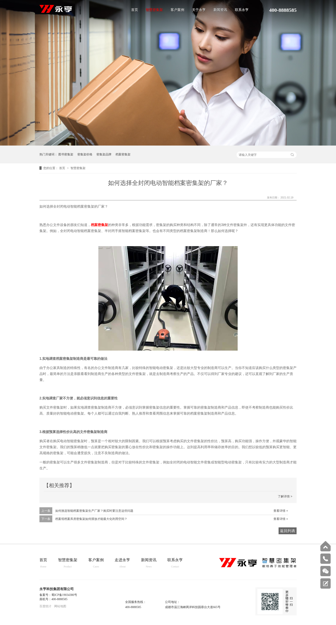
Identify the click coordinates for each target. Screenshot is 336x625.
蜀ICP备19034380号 (64, 595)
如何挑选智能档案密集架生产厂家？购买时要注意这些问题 (94, 510)
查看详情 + (280, 510)
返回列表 (287, 531)
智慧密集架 (154, 10)
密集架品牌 (103, 154)
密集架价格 (84, 154)
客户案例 (177, 10)
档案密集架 (123, 154)
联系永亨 (242, 10)
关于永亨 (199, 10)
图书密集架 (65, 154)
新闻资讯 (220, 10)
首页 (134, 10)
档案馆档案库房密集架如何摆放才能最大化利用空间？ (91, 519)
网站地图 (60, 606)
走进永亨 (122, 563)
